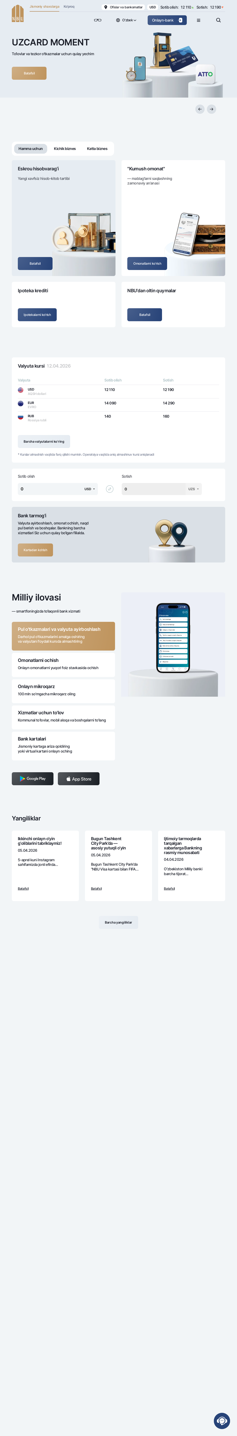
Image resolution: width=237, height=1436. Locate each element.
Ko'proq (69, 6)
